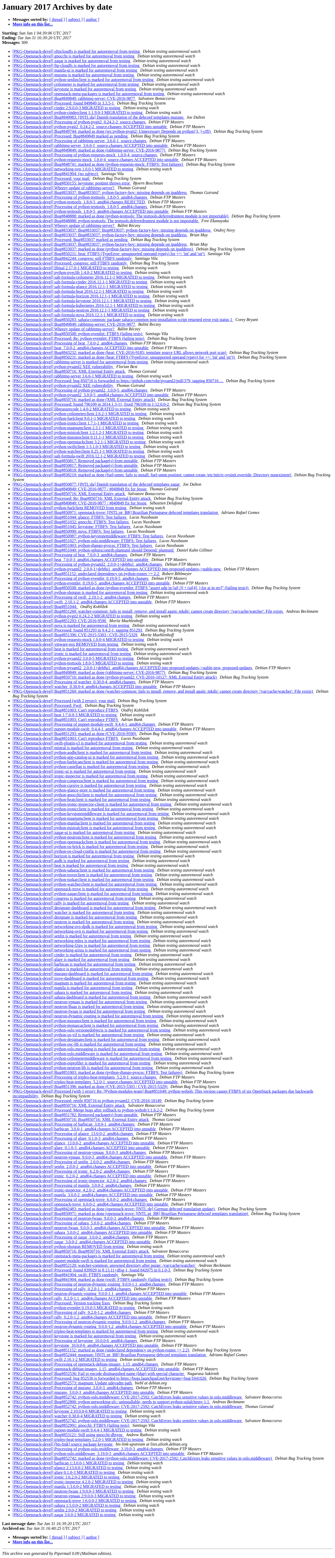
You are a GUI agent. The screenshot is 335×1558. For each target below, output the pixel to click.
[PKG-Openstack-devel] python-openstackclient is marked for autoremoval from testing (87, 842)
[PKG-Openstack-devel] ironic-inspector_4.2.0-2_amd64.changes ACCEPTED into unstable (91, 1190)
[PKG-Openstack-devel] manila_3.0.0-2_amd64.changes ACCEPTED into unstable (83, 1195)
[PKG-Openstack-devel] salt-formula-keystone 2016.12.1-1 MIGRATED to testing (83, 301)
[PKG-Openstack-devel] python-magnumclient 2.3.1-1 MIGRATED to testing (78, 428)
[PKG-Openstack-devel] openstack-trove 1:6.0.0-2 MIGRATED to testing (75, 1500)
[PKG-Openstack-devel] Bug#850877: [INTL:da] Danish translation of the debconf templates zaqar (97, 484)
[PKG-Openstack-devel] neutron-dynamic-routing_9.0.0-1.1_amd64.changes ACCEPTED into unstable (100, 1293)
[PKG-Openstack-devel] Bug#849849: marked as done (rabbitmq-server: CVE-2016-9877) (89, 150)
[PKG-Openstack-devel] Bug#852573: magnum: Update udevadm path (73, 1383)
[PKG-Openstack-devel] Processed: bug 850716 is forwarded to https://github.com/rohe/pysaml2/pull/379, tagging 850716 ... (118, 381)
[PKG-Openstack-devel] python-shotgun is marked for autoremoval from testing (80, 592)
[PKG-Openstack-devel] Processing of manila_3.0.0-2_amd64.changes (72, 1185)
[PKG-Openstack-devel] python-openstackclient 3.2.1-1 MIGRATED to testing (80, 442)
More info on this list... (33, 24)
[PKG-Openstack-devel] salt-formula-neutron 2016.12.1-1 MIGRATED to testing (81, 310)
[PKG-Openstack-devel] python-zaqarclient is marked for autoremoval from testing (83, 893)
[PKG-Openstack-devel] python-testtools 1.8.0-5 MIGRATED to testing (74, 663)
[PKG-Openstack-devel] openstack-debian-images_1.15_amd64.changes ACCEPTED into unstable (96, 1369)
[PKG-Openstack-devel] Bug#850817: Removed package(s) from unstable (76, 461)
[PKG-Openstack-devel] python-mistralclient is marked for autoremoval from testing (84, 828)
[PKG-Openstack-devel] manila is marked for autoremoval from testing (73, 988)
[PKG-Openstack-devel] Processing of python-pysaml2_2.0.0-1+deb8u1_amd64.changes (88, 564)
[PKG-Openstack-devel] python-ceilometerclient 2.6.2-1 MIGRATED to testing (80, 413)
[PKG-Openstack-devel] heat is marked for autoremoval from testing (71, 649)
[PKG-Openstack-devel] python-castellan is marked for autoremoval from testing (81, 766)
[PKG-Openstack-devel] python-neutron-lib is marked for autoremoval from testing (83, 1068)
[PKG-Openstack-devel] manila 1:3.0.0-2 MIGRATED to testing (67, 1486)
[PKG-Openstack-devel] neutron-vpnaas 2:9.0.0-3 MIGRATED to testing (75, 1496)
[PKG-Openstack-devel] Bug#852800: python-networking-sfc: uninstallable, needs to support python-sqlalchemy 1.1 (111, 1402)
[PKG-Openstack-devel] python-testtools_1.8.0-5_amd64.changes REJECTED (79, 202)
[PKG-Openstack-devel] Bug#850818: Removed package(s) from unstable (76, 470)
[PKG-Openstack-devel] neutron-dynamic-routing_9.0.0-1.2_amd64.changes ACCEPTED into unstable (100, 1326)
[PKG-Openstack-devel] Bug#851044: (45, 606)
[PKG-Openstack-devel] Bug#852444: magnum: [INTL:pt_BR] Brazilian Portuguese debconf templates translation (110, 1355)
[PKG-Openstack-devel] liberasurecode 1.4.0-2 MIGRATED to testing (72, 409)
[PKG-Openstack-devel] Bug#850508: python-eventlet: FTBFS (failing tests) (78, 333)
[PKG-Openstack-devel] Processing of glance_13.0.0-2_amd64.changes (73, 1133)
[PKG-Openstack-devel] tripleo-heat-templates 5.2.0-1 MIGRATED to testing (78, 1439)
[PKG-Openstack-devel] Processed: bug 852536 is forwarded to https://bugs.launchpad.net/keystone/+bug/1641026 (110, 1378)
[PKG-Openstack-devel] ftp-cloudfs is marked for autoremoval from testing (77, 65)
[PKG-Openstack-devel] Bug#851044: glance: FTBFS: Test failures (70, 517)
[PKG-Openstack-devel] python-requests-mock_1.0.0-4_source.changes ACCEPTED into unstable (96, 159)
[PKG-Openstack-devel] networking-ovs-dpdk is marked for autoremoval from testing (85, 926)
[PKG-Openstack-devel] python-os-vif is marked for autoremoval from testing (79, 1035)
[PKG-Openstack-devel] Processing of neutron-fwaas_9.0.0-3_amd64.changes (79, 1218)
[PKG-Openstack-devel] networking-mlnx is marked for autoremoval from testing (82, 940)
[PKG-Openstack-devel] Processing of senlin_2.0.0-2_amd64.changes (72, 1162)
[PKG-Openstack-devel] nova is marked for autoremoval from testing (71, 625)
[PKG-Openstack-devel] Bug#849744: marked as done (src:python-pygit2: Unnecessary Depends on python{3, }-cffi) (112, 131)
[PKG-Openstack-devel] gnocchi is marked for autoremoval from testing (74, 56)
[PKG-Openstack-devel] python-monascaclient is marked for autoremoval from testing (86, 1025)
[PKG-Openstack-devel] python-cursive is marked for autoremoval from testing (80, 785)
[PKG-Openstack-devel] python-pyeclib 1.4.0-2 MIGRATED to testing (73, 272)
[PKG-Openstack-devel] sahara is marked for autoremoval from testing (73, 992)
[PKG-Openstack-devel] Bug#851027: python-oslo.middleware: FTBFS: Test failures (85, 541)
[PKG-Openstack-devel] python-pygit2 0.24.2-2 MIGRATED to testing (73, 616)
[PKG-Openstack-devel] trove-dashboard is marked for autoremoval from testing (81, 978)
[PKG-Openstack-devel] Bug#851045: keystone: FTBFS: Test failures (72, 526)
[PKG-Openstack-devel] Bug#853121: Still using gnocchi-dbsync (68, 1435)
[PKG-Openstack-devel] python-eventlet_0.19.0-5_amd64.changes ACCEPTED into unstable (92, 583)
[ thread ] (57, 19)
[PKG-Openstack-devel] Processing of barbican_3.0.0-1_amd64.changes (74, 1124)
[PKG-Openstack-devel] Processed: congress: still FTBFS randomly (70, 263)
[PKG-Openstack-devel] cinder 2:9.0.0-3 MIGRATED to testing (67, 108)
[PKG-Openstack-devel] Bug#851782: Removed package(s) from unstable (76, 1115)
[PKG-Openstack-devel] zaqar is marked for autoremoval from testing (72, 61)
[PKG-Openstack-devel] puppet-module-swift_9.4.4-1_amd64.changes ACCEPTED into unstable (95, 729)
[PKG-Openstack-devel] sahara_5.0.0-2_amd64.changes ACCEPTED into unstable (83, 1232)
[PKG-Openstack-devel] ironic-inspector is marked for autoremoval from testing (81, 776)
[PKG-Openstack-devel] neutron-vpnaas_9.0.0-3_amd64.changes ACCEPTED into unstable (90, 1157)
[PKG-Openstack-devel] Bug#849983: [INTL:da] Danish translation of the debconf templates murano (99, 117)
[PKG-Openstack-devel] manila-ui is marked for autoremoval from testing (75, 70)
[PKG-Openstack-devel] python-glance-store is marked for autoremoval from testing (84, 790)
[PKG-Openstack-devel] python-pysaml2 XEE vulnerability (63, 366)
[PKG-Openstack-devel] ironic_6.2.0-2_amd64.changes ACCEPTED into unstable (82, 1176)
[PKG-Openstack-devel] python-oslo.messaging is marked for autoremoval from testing (87, 1049)
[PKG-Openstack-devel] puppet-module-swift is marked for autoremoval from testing (85, 1260)
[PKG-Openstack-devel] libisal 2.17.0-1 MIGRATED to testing (66, 268)
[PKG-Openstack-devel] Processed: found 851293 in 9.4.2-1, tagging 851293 (78, 630)
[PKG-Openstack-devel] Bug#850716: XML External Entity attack (69, 371)
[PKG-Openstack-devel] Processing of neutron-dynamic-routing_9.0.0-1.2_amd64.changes (89, 1322)
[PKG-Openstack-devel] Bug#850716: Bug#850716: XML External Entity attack (81, 1119)
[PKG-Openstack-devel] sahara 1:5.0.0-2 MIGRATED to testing (67, 1505)
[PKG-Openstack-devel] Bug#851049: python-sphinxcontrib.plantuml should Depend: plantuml (94, 550)
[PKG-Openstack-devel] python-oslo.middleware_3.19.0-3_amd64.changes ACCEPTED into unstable (99, 1453)
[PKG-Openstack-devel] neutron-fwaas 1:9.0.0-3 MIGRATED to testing (74, 1491)
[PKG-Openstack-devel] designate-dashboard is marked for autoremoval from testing (85, 908)
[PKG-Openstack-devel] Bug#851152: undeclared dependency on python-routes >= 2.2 (86, 573)
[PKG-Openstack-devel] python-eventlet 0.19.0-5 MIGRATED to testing (74, 1307)
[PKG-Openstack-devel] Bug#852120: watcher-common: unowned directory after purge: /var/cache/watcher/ (104, 1265)
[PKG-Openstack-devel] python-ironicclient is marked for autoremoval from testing (83, 809)
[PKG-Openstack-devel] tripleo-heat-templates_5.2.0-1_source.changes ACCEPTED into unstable (96, 1082)
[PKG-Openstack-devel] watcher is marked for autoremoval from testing (74, 912)
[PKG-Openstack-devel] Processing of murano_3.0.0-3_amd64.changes (73, 1387)
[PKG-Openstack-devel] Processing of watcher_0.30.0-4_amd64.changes (74, 682)
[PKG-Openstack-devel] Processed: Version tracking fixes (62, 1303)
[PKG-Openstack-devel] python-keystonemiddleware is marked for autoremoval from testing (91, 813)
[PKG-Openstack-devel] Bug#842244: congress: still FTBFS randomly (73, 258)
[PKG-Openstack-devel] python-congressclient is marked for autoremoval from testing (86, 780)
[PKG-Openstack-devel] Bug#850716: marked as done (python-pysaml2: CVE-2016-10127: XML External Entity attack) (115, 677)
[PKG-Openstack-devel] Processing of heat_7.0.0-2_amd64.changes (70, 343)
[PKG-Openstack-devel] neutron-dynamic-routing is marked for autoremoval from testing (88, 1016)
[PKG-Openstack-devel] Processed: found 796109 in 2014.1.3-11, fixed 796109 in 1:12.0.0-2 (91, 404)
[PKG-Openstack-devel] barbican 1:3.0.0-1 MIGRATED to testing (69, 1463)
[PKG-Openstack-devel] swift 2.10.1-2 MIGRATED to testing (65, 1359)
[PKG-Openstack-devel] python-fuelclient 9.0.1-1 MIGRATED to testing (74, 418)
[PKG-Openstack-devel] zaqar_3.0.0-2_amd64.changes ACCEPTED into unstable (82, 1242)
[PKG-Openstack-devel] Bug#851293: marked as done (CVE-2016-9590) (75, 733)
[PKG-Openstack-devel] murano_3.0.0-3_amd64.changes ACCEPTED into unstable (84, 1392)
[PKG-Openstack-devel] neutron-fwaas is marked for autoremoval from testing (79, 1011)
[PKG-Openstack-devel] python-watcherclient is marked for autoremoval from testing (85, 884)
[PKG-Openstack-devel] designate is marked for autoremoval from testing (75, 917)
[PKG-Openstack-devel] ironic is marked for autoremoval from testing (72, 653)
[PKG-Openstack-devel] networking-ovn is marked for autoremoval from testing (81, 931)
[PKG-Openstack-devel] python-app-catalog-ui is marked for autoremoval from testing (86, 757)
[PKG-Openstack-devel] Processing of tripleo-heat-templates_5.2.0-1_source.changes (85, 1077)
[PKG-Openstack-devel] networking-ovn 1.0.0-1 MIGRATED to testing (73, 169)
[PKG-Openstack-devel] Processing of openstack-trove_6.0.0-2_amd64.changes (80, 1199)
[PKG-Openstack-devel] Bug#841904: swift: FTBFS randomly (66, 1275)
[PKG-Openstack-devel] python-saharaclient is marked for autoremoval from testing (84, 870)
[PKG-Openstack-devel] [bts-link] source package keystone (63, 1444)
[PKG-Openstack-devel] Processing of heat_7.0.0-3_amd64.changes (70, 555)
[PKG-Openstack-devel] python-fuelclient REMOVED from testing (70, 508)
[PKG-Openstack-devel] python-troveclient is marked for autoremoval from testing (83, 875)
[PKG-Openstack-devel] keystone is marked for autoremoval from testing (75, 89)
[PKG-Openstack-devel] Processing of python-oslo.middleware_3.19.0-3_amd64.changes (88, 1449)
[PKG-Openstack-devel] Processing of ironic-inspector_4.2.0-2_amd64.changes (80, 1180)
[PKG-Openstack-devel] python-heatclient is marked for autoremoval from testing (82, 799)
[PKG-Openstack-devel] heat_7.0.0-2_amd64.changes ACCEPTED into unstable (81, 348)
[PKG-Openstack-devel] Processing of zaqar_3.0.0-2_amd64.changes (71, 1237)
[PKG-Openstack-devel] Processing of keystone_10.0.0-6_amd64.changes (75, 1340)
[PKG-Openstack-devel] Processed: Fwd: (48, 705)
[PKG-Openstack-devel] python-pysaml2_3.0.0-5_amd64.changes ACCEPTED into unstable (91, 395)
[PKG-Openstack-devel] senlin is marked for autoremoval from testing (72, 936)
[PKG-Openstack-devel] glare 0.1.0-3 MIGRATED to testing (64, 1472)
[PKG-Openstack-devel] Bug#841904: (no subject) (56, 173)
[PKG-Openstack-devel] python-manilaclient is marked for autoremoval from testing (84, 823)
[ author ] (91, 19)
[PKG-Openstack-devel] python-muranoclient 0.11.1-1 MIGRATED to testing (78, 437)
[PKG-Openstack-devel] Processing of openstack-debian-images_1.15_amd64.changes (86, 1364)
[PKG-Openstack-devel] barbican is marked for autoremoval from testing (75, 964)
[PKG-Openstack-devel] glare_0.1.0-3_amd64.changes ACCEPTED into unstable (82, 1147)
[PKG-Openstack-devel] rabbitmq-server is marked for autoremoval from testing (81, 362)
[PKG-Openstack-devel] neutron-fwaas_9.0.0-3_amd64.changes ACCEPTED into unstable (89, 1227)
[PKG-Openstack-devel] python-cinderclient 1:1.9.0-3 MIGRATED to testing (78, 112)
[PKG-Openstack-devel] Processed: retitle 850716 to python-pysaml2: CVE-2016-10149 (88, 1100)
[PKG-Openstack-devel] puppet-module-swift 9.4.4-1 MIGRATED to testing (78, 1430)
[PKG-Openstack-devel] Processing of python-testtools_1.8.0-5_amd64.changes (80, 197)
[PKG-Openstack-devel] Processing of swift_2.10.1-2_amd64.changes (72, 597)
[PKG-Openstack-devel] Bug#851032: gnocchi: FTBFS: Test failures (71, 522)
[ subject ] (74, 19)
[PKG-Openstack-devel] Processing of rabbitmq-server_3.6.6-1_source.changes (80, 141)
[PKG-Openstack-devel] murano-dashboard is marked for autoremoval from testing (83, 973)
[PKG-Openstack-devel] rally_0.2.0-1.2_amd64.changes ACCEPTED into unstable (83, 1317)
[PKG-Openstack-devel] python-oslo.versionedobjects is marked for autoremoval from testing (92, 1030)
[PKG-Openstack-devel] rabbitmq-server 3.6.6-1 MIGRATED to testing (73, 376)
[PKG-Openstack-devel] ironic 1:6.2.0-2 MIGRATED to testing (66, 1477)
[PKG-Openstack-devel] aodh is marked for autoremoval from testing (71, 860)
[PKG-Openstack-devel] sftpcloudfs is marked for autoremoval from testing (77, 51)
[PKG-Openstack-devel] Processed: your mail (52, 178)
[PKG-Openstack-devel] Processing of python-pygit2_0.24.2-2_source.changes (79, 122)
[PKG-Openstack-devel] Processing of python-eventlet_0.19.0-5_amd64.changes (81, 578)
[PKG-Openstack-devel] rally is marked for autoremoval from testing (71, 903)
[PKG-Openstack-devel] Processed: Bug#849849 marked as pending (71, 136)
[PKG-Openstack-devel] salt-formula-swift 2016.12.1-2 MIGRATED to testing (79, 456)
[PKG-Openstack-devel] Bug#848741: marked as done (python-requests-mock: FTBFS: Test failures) (98, 164)
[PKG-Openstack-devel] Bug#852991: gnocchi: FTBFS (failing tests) (71, 1425)
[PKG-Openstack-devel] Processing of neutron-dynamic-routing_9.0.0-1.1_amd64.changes (89, 1284)
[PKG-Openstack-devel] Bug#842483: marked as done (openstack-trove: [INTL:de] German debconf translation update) (114, 1209)
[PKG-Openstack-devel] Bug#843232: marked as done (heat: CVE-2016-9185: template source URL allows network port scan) (120, 352)
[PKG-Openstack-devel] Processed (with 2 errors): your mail (64, 700)
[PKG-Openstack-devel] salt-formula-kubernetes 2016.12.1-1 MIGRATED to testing (84, 305)
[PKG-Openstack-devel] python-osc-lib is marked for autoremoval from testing (80, 1044)
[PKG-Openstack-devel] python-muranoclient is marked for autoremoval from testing (85, 1020)
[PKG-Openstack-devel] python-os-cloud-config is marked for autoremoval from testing (87, 851)
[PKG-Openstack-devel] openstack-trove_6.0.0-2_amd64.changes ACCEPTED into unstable (91, 1204)
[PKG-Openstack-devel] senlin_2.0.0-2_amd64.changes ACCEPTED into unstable (82, 1166)
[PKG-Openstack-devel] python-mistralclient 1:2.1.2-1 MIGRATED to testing (79, 432)
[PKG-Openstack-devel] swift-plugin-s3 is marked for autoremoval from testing (80, 743)
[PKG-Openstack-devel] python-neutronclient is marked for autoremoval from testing (85, 837)
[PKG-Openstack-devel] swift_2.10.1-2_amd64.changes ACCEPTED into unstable (83, 602)
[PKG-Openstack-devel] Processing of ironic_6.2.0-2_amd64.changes (72, 1171)
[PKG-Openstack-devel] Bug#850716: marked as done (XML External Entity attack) (84, 399)
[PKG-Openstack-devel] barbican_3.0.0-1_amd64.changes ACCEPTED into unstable (85, 1129)
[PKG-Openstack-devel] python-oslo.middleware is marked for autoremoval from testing (88, 1053)
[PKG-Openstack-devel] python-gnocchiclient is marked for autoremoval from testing (85, 795)
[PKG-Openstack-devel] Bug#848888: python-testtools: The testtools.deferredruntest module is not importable (106, 221)
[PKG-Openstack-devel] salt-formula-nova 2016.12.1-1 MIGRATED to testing (79, 315)
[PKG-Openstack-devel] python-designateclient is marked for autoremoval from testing (86, 1039)
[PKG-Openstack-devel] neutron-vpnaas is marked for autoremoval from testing (80, 1002)
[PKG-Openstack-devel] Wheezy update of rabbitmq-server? (64, 188)
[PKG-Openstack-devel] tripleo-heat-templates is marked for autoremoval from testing (86, 1331)
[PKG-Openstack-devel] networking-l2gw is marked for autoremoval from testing (82, 945)
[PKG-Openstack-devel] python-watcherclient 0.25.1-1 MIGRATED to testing (79, 451)
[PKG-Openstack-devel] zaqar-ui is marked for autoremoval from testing (74, 832)
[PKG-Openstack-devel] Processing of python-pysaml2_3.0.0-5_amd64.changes (80, 390)
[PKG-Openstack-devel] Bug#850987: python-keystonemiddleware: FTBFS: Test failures (88, 536)
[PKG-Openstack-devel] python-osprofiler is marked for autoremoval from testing (82, 1063)
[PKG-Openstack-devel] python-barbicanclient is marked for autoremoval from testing (86, 762)
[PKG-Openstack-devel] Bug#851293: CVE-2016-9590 (60, 620)
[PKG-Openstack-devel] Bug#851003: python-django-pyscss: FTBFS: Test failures (83, 545)
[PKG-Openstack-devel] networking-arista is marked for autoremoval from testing (82, 950)
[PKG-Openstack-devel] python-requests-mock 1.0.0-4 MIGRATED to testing (79, 639)
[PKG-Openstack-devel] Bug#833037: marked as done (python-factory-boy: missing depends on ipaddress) (103, 249)
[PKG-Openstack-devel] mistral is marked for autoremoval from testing (73, 748)
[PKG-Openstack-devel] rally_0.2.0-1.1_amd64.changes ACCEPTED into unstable (83, 1298)
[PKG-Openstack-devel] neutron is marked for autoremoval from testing (74, 922)
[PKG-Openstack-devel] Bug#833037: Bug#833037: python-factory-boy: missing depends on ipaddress (100, 192)
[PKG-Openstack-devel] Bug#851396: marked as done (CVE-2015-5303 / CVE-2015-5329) (90, 1086)
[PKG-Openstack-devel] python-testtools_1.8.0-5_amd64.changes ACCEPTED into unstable (91, 211)
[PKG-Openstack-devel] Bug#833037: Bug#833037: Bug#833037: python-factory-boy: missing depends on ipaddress (112, 230)
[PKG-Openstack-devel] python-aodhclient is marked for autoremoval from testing (83, 752)
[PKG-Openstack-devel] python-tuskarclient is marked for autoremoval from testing (84, 879)
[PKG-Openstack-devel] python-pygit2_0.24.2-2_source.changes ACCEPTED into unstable (90, 126)
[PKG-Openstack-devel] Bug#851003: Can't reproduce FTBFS (66, 710)
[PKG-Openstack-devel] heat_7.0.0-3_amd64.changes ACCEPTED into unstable (81, 559)
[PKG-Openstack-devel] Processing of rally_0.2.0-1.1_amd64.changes (72, 1289)
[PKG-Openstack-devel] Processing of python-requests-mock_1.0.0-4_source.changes (85, 155)
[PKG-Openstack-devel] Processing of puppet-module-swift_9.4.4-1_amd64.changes (84, 724)
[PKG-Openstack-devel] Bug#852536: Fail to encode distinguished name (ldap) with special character (99, 1373)
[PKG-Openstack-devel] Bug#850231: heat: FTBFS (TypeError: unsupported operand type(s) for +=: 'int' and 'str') (109, 253)
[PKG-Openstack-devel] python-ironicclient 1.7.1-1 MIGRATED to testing (76, 423)
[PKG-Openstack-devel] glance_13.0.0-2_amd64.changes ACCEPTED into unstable (84, 1143)
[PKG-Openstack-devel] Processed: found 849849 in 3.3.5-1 (64, 103)
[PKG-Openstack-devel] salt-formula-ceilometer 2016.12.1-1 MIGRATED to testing (84, 277)
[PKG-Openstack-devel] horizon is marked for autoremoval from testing (74, 856)
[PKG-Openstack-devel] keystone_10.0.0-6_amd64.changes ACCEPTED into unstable (86, 1345)
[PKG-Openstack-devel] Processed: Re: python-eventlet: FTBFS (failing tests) (79, 338)
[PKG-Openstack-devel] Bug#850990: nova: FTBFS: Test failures (69, 531)
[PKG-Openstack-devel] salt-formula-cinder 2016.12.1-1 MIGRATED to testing (80, 282)
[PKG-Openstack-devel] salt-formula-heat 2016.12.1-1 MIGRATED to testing (79, 291)
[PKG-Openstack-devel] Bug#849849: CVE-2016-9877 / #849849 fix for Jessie (80, 489)
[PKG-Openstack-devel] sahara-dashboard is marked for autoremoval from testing (82, 997)
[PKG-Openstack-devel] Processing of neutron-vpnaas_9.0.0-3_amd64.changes (80, 1152)
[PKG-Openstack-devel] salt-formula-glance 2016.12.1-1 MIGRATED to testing (81, 286)
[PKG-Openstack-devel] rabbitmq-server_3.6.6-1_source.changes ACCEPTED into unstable (91, 145)
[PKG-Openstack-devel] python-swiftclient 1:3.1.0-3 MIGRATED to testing (77, 446)
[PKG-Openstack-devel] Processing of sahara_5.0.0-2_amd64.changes (72, 1223)
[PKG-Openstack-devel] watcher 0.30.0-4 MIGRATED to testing (68, 1416)
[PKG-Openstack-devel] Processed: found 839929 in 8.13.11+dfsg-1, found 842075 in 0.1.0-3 (92, 1270)
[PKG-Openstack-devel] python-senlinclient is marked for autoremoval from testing (83, 79)
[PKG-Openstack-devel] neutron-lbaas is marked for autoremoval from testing (79, 1006)
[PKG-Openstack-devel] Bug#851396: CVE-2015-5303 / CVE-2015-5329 (75, 635)
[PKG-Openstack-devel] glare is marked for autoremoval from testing (72, 959)
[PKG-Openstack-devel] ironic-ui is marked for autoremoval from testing (75, 771)
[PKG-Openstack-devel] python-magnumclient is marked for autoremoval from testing (86, 818)
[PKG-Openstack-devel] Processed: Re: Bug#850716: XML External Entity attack (82, 498)
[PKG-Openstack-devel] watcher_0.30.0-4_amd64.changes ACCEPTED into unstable (85, 686)
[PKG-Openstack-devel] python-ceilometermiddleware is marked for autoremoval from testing (92, 1058)
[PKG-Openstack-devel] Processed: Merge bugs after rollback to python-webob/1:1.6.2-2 (88, 1110)
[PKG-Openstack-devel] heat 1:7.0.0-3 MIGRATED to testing (65, 715)
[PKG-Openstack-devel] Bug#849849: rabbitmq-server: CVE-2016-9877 (74, 98)
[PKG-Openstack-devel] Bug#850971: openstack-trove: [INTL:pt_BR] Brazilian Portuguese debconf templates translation (116, 512)
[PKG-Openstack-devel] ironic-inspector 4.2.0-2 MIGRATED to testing (73, 1482)
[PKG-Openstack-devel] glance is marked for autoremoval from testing (73, 969)
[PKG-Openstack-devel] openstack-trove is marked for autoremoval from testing (81, 889)
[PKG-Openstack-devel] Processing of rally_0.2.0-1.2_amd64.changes (72, 1312)
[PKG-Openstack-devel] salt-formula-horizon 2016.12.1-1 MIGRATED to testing (81, 296)
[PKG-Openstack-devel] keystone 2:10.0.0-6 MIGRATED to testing (70, 1411)
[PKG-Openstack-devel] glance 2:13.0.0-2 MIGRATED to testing (68, 1467)
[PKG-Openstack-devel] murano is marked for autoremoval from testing (74, 75)
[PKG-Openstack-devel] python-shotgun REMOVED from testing (69, 1246)
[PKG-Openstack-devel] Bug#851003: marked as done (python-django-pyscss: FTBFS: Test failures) (98, 1072)
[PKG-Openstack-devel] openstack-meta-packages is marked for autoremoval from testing (89, 93)
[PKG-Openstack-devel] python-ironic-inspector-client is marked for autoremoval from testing (92, 804)
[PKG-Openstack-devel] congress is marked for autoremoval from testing (75, 898)
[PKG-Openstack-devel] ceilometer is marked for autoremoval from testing (76, 84)
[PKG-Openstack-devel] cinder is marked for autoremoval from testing (73, 955)
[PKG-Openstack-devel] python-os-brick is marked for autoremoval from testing (81, 846)
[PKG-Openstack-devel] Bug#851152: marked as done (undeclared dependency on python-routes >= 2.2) (101, 1350)
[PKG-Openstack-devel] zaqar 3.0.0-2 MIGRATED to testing (64, 1515)
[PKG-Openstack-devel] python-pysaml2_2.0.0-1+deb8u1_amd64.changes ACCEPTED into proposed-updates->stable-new (117, 569)
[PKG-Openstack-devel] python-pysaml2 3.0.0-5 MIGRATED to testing (74, 658)
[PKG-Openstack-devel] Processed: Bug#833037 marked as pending (71, 239)
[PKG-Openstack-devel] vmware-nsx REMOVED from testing (66, 644)
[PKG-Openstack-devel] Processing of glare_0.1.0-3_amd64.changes (71, 1138)
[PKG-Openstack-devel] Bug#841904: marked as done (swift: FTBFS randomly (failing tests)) (92, 1279)
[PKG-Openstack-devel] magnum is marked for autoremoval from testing (75, 983)
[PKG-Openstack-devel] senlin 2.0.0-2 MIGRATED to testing (65, 1510)
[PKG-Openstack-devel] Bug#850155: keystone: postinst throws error (72, 183)
